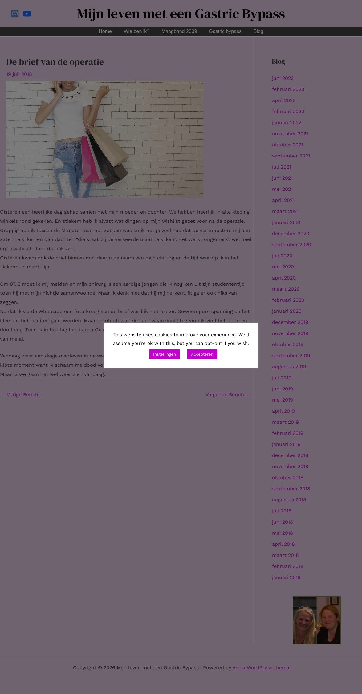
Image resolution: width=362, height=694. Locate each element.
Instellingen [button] (164, 354)
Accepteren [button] (202, 354)
